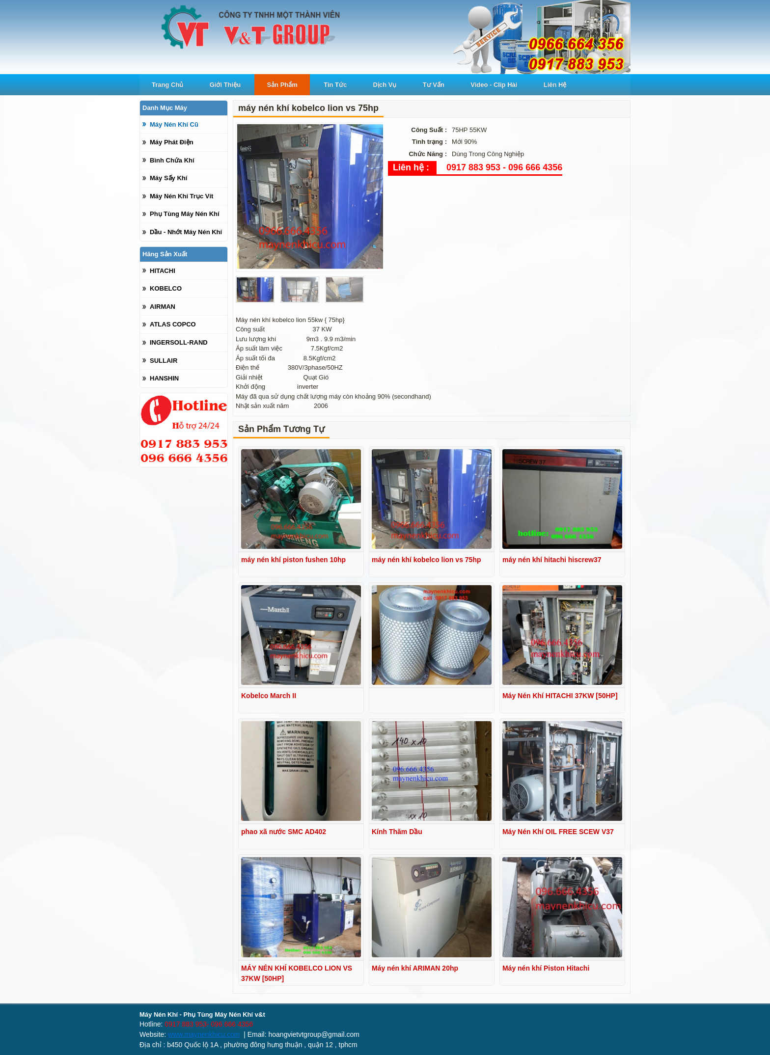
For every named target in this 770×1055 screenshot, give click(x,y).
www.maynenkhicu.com (204, 1034)
